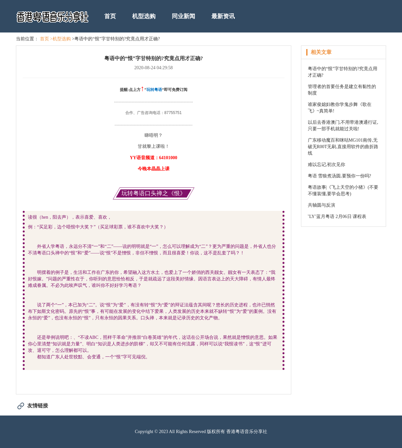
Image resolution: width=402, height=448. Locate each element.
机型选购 (144, 16)
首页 (110, 16)
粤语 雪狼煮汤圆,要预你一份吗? (339, 175)
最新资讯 (223, 16)
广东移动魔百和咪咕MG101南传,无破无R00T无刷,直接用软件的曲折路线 (343, 147)
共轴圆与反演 (321, 205)
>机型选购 (60, 38)
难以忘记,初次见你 (326, 164)
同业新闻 (183, 16)
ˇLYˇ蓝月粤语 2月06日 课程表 (337, 216)
